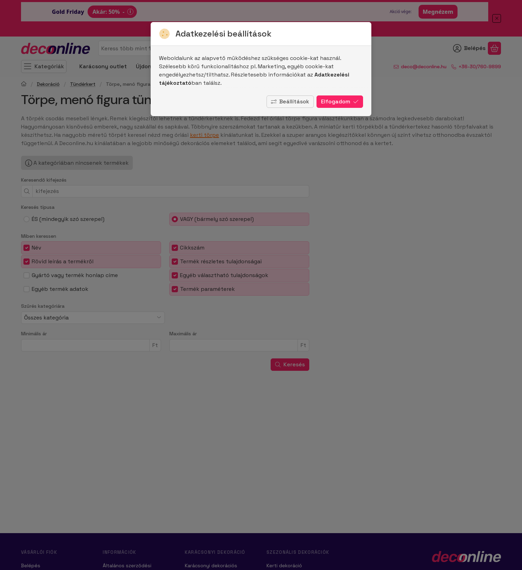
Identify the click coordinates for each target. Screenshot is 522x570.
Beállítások (290, 101)
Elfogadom (340, 101)
